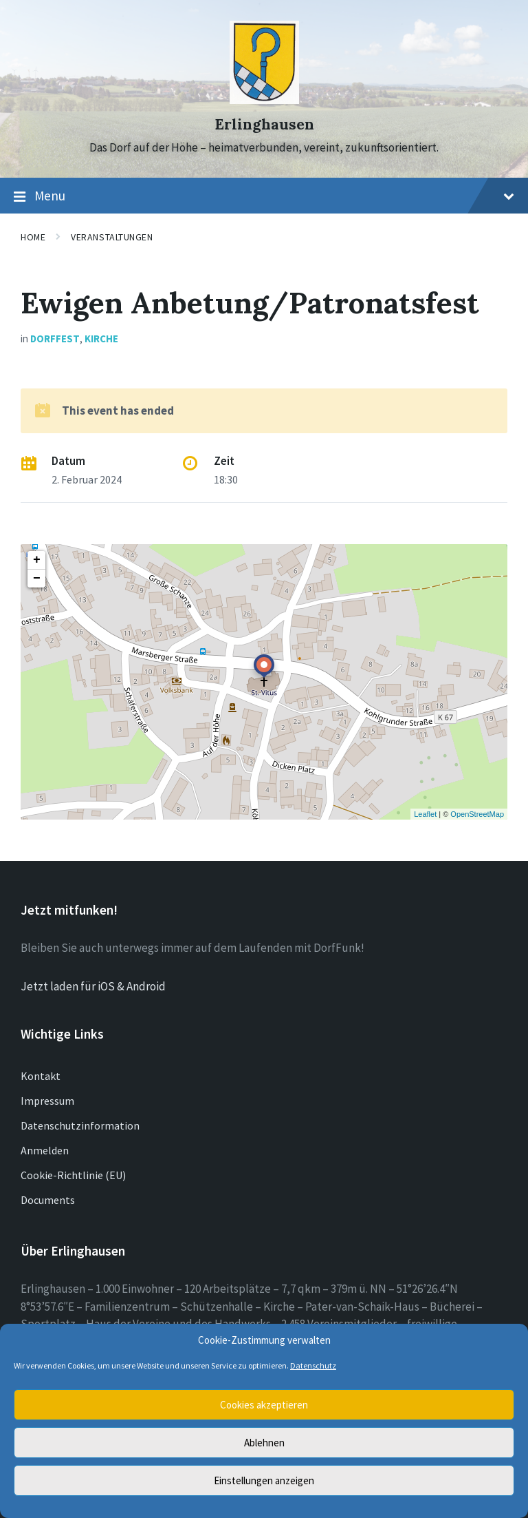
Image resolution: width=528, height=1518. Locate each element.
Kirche (101, 338)
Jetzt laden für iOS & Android (93, 986)
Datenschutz (313, 1365)
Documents (48, 1200)
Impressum (47, 1101)
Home (33, 237)
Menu (264, 196)
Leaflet (425, 814)
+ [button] (37, 560)
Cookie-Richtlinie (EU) (73, 1175)
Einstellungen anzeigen (264, 1480)
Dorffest (55, 338)
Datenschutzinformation (80, 1125)
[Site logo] (264, 99)
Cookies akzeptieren (264, 1404)
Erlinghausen (264, 124)
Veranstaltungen (112, 237)
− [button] (37, 578)
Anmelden (45, 1150)
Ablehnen (264, 1442)
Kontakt (40, 1076)
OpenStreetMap (477, 814)
